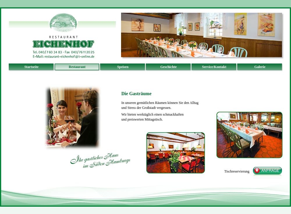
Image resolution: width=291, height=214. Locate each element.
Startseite (31, 67)
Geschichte (168, 67)
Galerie (259, 67)
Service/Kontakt (214, 67)
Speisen (123, 67)
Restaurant (77, 67)
